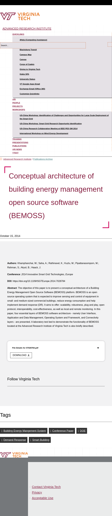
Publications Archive (43, 159)
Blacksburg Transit (28, 50)
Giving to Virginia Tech (30, 69)
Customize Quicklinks (29, 94)
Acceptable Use (42, 498)
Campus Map (26, 55)
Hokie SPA (24, 74)
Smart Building (40, 439)
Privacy (37, 492)
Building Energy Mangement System (25, 430)
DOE (83, 430)
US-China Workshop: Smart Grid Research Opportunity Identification (51, 123)
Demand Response (15, 439)
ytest (15, 153)
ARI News (17, 149)
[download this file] (21, 355)
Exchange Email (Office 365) (32, 89)
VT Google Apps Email (30, 84)
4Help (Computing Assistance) (33, 40)
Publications (19, 146)
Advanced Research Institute (26, 28)
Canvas (23, 59)
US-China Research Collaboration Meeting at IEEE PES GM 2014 (48, 128)
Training (17, 139)
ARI (14, 99)
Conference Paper (63, 430)
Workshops (18, 110)
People (16, 103)
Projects (17, 106)
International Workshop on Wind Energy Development (44, 133)
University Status (27, 79)
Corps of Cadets (27, 64)
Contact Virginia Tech (46, 486)
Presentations (20, 142)
